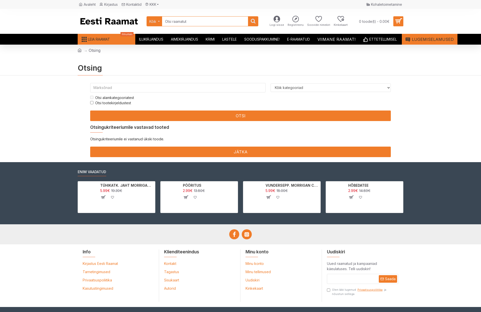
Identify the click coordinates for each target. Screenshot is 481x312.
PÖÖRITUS (192, 185)
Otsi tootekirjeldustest (110, 103)
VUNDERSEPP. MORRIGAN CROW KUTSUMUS (292, 185)
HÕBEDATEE (358, 185)
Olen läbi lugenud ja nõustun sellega (356, 292)
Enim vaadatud (92, 172)
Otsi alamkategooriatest (112, 97)
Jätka (241, 151)
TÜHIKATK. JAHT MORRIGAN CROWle (127, 185)
